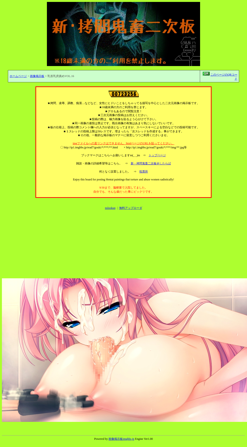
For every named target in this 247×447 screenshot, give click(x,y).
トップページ (157, 155)
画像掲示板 (37, 76)
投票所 (143, 171)
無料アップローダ (130, 208)
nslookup (110, 208)
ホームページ (18, 76)
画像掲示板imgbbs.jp (121, 439)
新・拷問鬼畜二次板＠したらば (151, 163)
